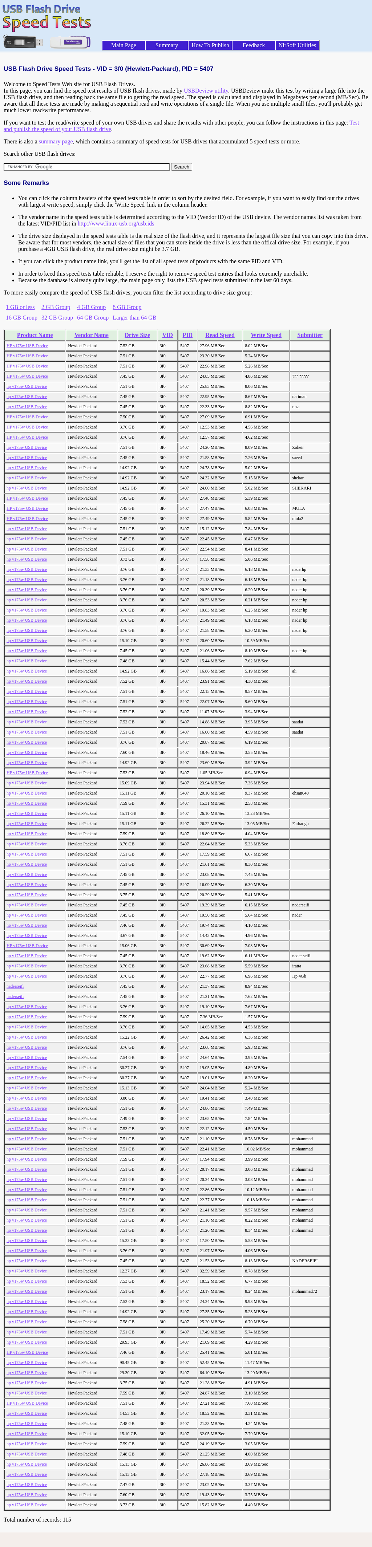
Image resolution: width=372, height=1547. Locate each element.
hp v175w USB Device (27, 386)
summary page (56, 141)
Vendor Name (91, 335)
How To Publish (210, 45)
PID (188, 335)
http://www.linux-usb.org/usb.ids (116, 223)
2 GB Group (55, 307)
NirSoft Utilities (297, 45)
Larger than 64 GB (134, 317)
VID (167, 335)
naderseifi (15, 986)
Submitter (310, 335)
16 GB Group (21, 317)
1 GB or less (20, 307)
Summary (166, 45)
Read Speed (219, 335)
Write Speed (266, 335)
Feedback (254, 45)
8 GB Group (127, 307)
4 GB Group (91, 307)
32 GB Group (57, 317)
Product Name (35, 335)
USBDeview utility (206, 91)
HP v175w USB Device (27, 345)
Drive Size (137, 335)
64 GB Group (93, 317)
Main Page (123, 45)
